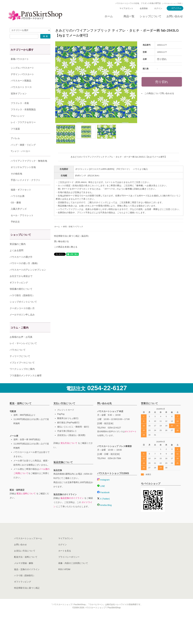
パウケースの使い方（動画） (24, 270)
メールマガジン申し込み (22, 322)
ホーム (109, 16)
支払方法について (68, 450)
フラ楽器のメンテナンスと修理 (25, 383)
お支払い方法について (24, 558)
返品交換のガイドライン (72, 505)
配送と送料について (26, 501)
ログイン (158, 8)
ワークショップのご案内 (22, 376)
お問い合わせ (175, 16)
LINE (101, 493)
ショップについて (150, 16)
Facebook (103, 500)
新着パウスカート (20, 59)
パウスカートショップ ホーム (28, 546)
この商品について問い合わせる (159, 93)
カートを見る (64, 558)
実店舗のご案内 (18, 251)
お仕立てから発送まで (21, 283)
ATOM (67, 577)
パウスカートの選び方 (21, 264)
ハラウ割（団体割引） (24, 583)
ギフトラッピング (19, 290)
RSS (60, 577)
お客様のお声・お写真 (21, 344)
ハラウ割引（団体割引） (22, 303)
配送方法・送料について (25, 564)
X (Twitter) (103, 506)
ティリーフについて (20, 363)
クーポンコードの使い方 (22, 315)
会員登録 (144, 8)
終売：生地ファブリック (73, 227)
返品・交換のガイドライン (27, 577)
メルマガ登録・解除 (23, 570)
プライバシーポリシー (68, 564)
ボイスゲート (131, 439)
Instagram (103, 487)
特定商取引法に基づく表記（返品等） (72, 236)
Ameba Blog (104, 512)
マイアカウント (126, 8)
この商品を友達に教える (65, 247)
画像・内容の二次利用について (73, 570)
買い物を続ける (61, 241)
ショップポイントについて (23, 309)
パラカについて (18, 357)
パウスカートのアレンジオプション (28, 277)
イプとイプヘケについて (22, 370)
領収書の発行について (21, 296)
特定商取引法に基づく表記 (27, 595)
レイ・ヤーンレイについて (23, 351)
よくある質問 (16, 258)
